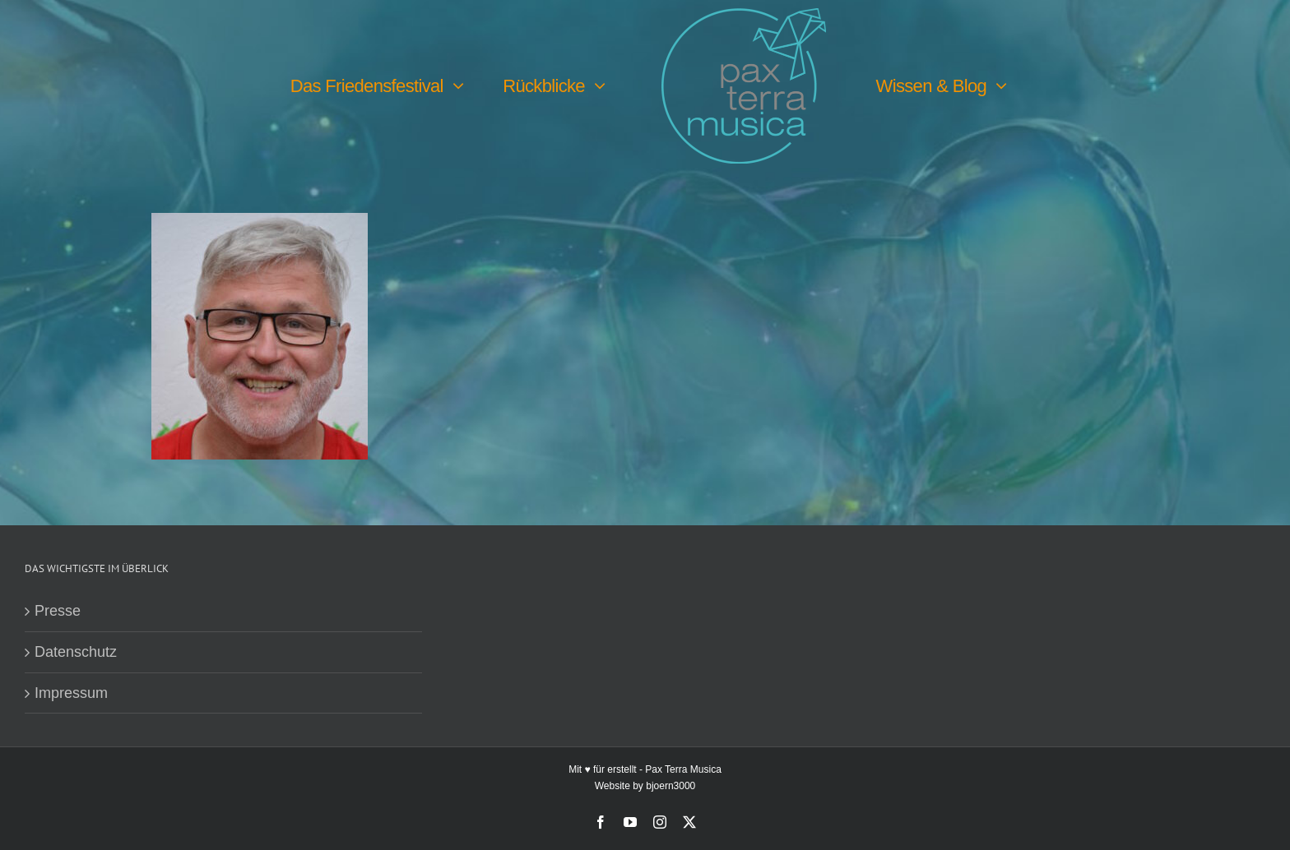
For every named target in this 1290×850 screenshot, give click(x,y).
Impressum (71, 693)
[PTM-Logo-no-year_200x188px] (743, 15)
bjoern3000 (670, 786)
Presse (58, 611)
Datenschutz (76, 652)
